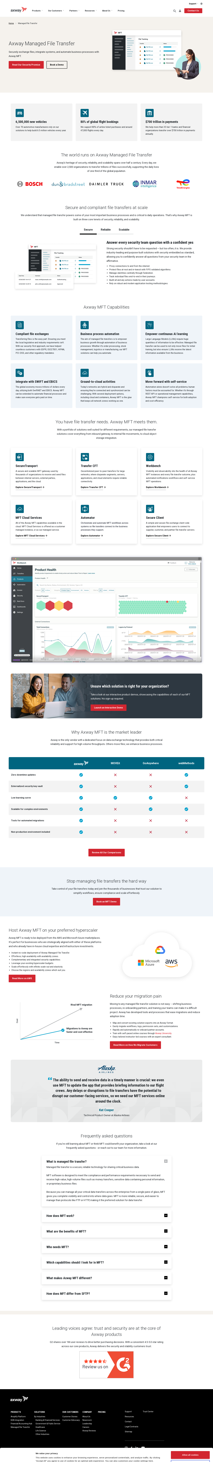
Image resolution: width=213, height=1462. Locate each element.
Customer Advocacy (71, 1420)
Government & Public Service (48, 1424)
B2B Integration (17, 1420)
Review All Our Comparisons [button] (106, 852)
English (201, 4)
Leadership (87, 1424)
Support (193, 4)
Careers (85, 1427)
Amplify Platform (18, 1416)
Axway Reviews (89, 1431)
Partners (73, 11)
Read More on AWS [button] (22, 978)
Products (36, 11)
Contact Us (193, 10)
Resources (90, 11)
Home (11, 23)
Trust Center (148, 1411)
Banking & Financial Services (48, 1420)
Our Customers (55, 11)
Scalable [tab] (124, 229)
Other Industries (42, 1434)
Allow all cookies (190, 1443)
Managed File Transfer (20, 1427)
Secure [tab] (88, 229)
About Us (106, 11)
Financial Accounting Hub (21, 1424)
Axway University (163, 1033)
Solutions (39, 1412)
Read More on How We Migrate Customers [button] (135, 1045)
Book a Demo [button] (57, 64)
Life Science (41, 1431)
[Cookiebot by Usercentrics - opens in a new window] (17, 1457)
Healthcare (40, 1427)
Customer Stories (69, 1416)
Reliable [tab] (106, 229)
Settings (40, 1456)
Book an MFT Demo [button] (106, 901)
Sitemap (128, 1432)
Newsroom (87, 1420)
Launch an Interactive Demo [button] (108, 707)
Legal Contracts (131, 1427)
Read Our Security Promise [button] (26, 64)
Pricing (121, 11)
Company (87, 1412)
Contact (128, 1421)
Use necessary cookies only (190, 1452)
